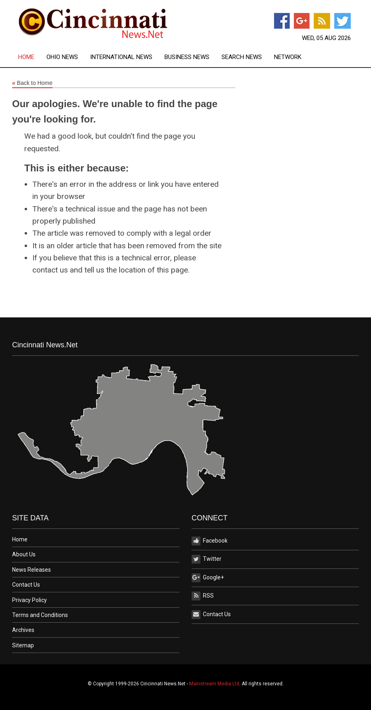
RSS (203, 596)
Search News (241, 57)
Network (287, 57)
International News (121, 57)
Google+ (208, 577)
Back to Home (32, 83)
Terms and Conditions (40, 615)
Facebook (210, 541)
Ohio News (62, 57)
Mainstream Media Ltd (214, 684)
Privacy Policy (29, 600)
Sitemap (23, 645)
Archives (23, 630)
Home (26, 57)
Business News (186, 57)
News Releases (31, 569)
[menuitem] (32, 57)
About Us (24, 554)
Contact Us (26, 584)
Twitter (206, 559)
